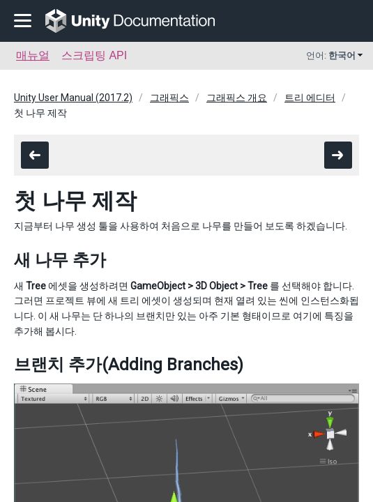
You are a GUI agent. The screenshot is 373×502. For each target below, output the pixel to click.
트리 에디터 (309, 97)
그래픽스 (169, 97)
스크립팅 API (94, 55)
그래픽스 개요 (236, 97)
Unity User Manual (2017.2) (73, 97)
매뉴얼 (33, 55)
